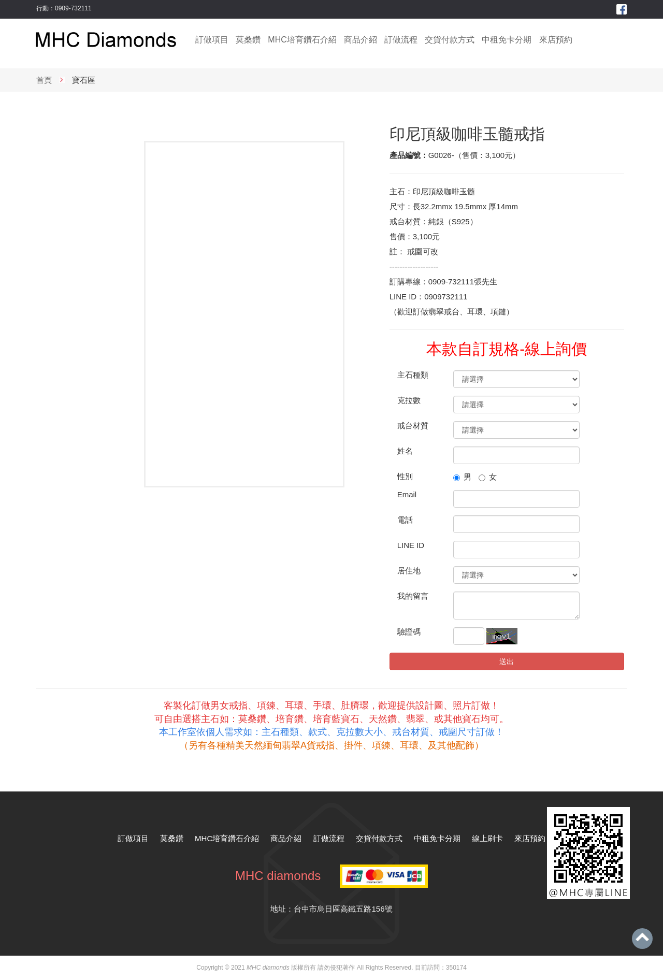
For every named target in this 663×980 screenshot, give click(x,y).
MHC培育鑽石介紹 (302, 39)
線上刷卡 (487, 838)
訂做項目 (211, 39)
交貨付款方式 (449, 39)
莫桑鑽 (248, 39)
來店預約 (555, 39)
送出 (506, 661)
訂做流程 (400, 39)
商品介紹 (360, 39)
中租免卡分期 (506, 39)
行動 (42, 8)
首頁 (44, 80)
